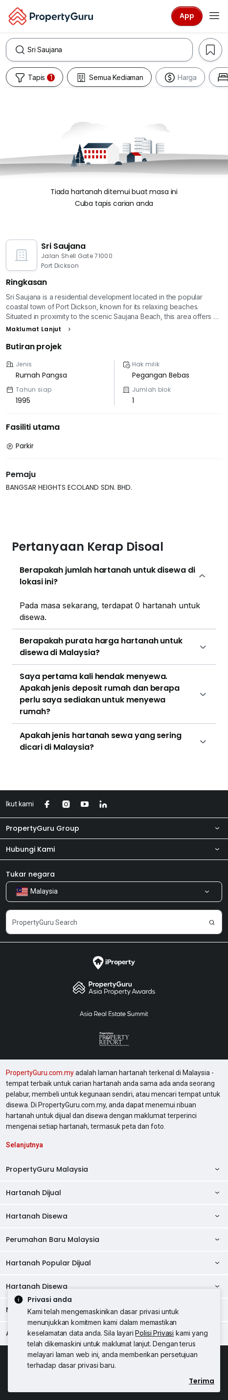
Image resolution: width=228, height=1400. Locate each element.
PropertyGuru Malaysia (114, 1169)
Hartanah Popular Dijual (114, 1263)
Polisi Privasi (154, 1333)
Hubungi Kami (114, 849)
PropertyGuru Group (114, 828)
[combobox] (109, 49)
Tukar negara (30, 874)
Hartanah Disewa (114, 1216)
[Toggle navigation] (214, 16)
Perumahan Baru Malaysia (114, 1239)
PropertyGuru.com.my (40, 1073)
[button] (39, 329)
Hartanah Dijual (114, 1192)
